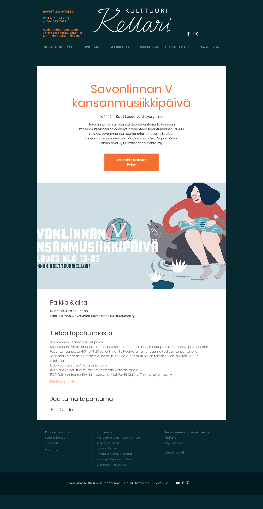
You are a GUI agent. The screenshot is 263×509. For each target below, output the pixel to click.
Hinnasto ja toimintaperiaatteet (118, 438)
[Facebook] (183, 483)
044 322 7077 (57, 21)
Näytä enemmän (62, 381)
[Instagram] (188, 483)
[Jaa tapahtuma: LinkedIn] (71, 409)
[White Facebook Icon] (188, 34)
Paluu (131, 164)
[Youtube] (178, 483)
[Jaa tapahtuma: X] (61, 409)
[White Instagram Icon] (196, 34)
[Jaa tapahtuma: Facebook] (52, 409)
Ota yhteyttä (174, 452)
